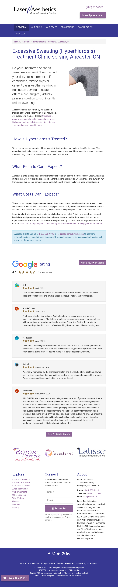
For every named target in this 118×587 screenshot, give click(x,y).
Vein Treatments (19, 492)
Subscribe (59, 508)
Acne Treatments (20, 489)
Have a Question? (15, 577)
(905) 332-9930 (94, 7)
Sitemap (16, 504)
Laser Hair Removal (21, 479)
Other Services (19, 495)
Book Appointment (92, 15)
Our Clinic (36, 27)
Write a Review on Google (92, 263)
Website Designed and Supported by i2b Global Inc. (77, 563)
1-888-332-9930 (46, 234)
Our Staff (51, 27)
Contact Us (17, 501)
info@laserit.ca (90, 496)
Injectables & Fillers (21, 482)
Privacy (15, 507)
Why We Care (18, 498)
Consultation (85, 27)
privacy (59, 515)
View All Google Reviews (59, 434)
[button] (19, 455)
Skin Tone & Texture (21, 485)
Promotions (67, 27)
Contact (20, 34)
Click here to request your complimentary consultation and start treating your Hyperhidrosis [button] (61, 223)
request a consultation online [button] (71, 234)
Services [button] (21, 27)
